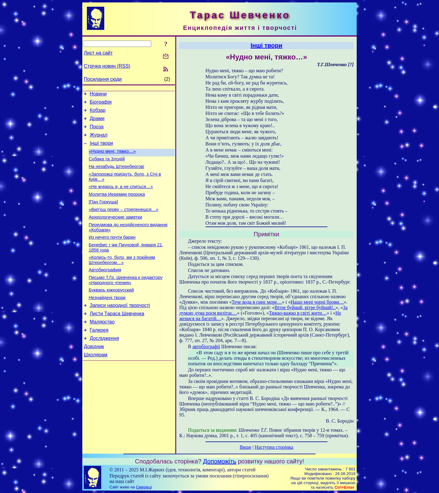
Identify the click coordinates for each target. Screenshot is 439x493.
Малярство (102, 346)
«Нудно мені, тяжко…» (112, 158)
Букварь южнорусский (111, 311)
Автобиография (105, 289)
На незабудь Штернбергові (116, 175)
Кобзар (97, 113)
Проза (96, 131)
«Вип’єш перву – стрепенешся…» (123, 223)
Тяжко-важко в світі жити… (298, 313)
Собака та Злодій (107, 167)
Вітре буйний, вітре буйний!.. (305, 307)
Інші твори (101, 149)
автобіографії (206, 346)
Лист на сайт (98, 52)
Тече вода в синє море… (257, 302)
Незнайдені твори (107, 319)
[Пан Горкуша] (103, 214)
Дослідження (104, 364)
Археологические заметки (115, 231)
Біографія (101, 103)
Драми (97, 122)
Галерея (99, 355)
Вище (246, 447)
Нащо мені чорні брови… (317, 302)
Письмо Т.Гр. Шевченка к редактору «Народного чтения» (125, 300)
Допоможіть (219, 461)
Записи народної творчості (120, 328)
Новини (98, 94)
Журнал (98, 140)
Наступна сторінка (274, 447)
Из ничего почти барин (112, 253)
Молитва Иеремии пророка (117, 206)
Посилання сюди (103, 79)
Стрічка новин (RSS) (107, 66)
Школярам (95, 383)
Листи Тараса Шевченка (117, 337)
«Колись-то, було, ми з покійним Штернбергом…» (122, 278)
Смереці (144, 487)
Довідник (94, 374)
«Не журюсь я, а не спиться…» (121, 197)
